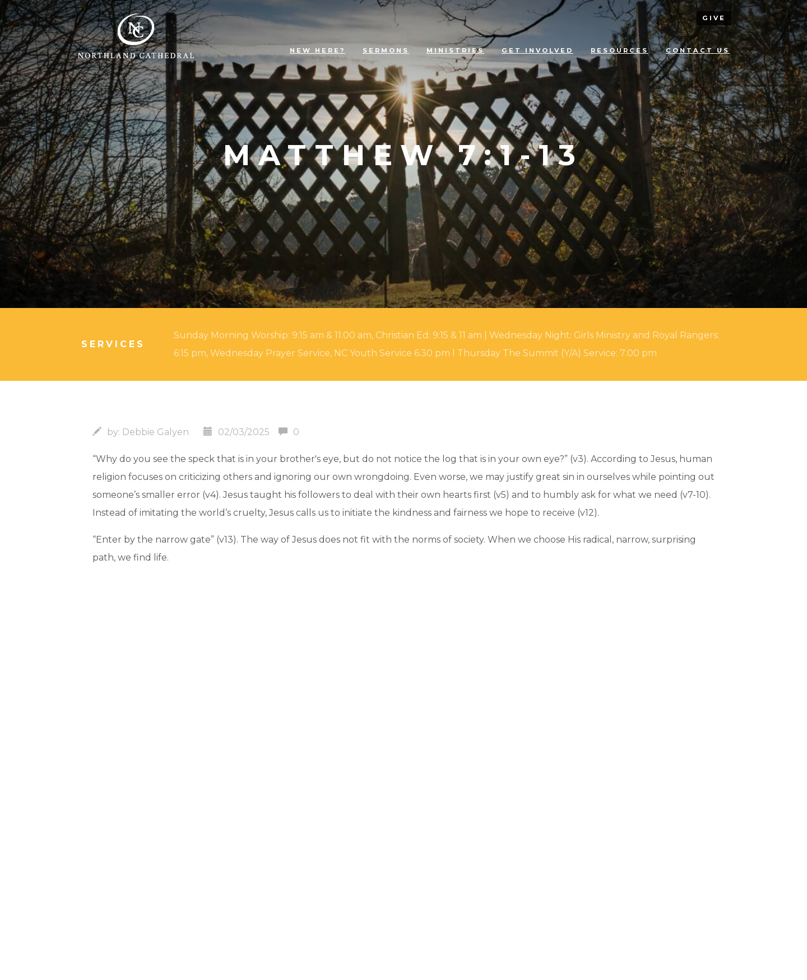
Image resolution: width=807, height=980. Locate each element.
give (714, 18)
